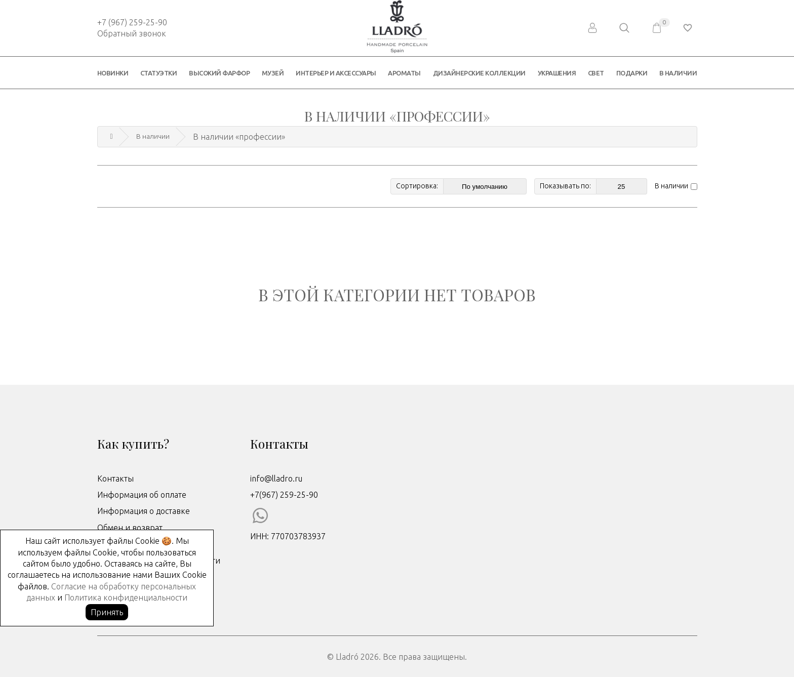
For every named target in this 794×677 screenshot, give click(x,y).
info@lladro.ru (276, 477)
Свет (596, 72)
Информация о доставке (143, 510)
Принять (107, 612)
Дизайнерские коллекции (479, 72)
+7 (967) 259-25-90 (132, 22)
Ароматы (404, 72)
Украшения (557, 72)
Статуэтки (158, 72)
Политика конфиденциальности (125, 597)
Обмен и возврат (130, 526)
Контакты (115, 477)
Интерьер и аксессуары (336, 72)
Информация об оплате (141, 493)
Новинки (113, 72)
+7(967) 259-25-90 (284, 493)
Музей (273, 72)
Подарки (632, 72)
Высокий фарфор (219, 72)
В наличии (678, 72)
